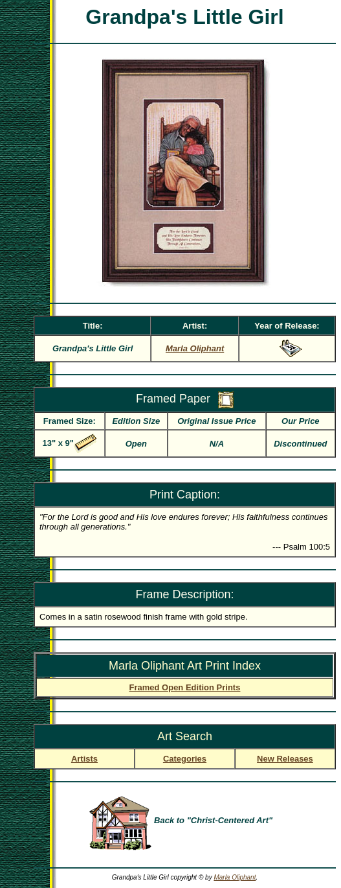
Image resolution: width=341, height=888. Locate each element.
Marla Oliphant (235, 877)
